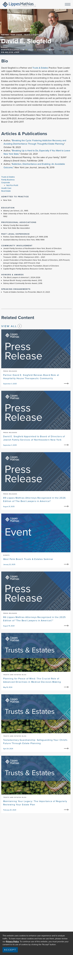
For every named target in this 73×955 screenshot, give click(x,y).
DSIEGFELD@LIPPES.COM (13, 50)
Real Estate (6, 191)
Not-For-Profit (12, 185)
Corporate (5, 182)
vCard (31, 50)
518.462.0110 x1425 (10, 52)
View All (11, 326)
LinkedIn (41, 50)
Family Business (8, 179)
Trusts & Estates (40, 67)
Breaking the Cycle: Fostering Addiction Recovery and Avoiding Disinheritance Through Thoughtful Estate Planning (35, 142)
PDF (51, 50)
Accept (10, 949)
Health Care (6, 188)
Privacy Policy (12, 941)
